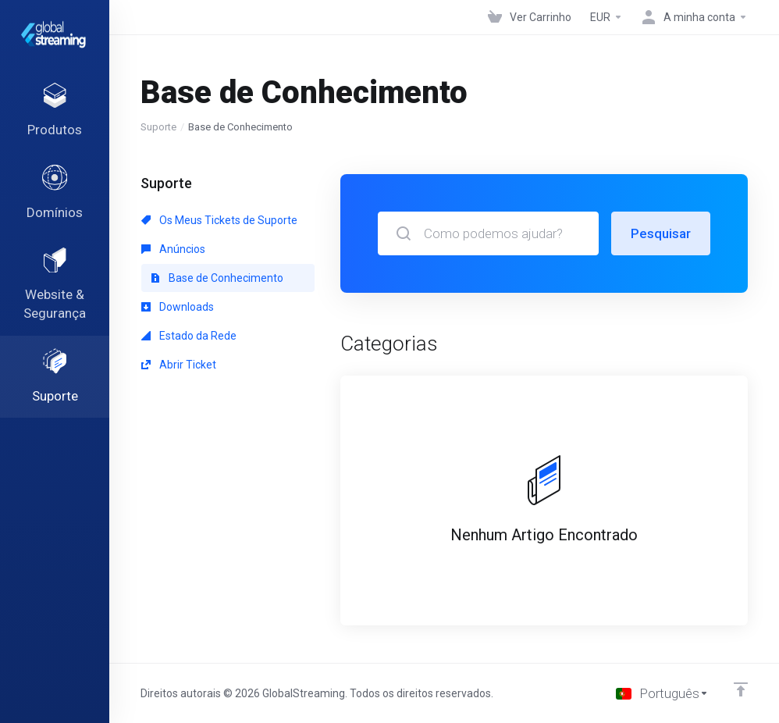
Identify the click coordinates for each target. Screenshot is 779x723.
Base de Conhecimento (217, 278)
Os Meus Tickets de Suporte (219, 220)
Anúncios (173, 249)
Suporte (158, 127)
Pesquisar (661, 233)
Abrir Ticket (178, 364)
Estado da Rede (189, 335)
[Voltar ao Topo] (740, 689)
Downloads (177, 307)
